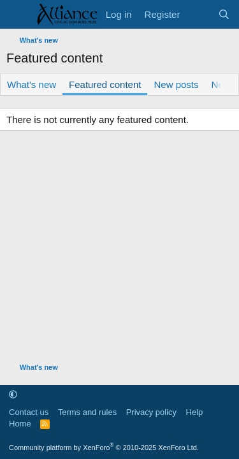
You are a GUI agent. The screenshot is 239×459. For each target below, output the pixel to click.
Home (20, 423)
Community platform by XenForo (104, 447)
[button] (13, 394)
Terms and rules (87, 412)
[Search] (224, 14)
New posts (176, 84)
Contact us (28, 412)
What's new (31, 84)
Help (194, 412)
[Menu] (18, 14)
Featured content (105, 84)
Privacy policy (151, 412)
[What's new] (198, 14)
